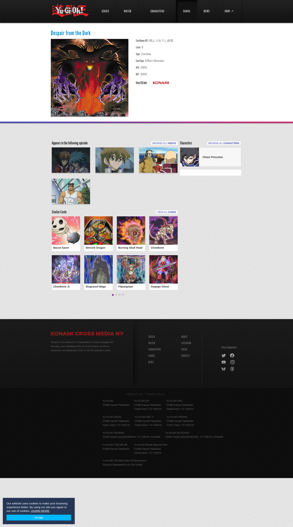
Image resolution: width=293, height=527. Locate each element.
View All (166, 255)
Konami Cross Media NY (87, 383)
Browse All (164, 143)
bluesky (224, 418)
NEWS (151, 411)
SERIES (151, 385)
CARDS (151, 405)
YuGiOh (70, 10)
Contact (185, 405)
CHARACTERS (154, 398)
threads (232, 418)
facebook (232, 404)
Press (184, 398)
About (184, 385)
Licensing (186, 392)
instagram (232, 411)
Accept (39, 517)
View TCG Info (141, 82)
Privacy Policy (156, 443)
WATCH (151, 392)
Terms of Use (134, 443)
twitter (223, 404)
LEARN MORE (40, 510)
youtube (224, 411)
